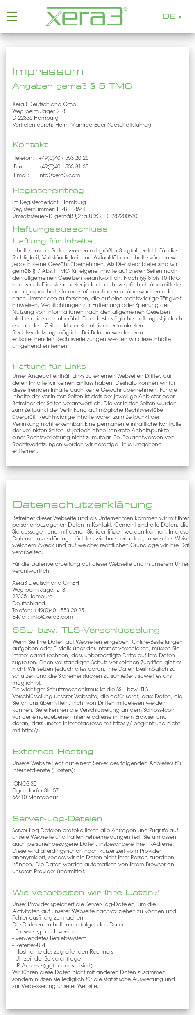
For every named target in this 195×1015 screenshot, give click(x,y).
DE (169, 16)
